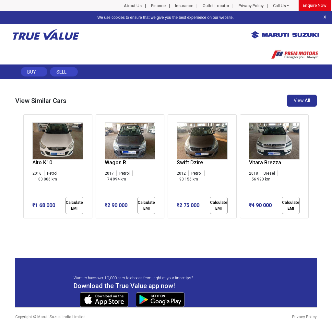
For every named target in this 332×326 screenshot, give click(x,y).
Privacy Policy (251, 5)
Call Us (279, 5)
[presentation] (26, 168)
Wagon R (115, 162)
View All (302, 100)
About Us (133, 5)
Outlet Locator (216, 5)
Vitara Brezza (265, 162)
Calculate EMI (74, 205)
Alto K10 (42, 162)
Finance (158, 5)
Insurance (184, 5)
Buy (31, 72)
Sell (61, 72)
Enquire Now (314, 5)
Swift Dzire (190, 162)
